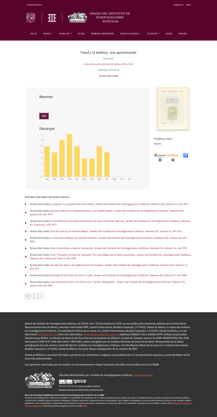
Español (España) (36, 4)
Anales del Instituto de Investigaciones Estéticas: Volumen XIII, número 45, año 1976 (141, 204)
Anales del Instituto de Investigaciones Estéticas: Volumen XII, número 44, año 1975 (141, 248)
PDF (44, 116)
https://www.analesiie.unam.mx (100, 334)
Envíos (47, 33)
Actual (81, 33)
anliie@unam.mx (48, 334)
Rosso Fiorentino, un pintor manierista (72, 248)
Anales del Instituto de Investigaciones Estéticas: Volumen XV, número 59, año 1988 (140, 275)
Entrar (188, 5)
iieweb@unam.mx (143, 375)
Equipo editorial (129, 33)
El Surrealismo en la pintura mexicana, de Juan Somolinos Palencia (87, 221)
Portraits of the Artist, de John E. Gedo (71, 275)
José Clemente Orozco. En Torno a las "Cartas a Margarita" (83, 282)
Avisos (169, 33)
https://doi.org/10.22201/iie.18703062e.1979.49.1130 (108, 64)
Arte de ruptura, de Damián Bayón (69, 231)
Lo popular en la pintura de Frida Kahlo (72, 204)
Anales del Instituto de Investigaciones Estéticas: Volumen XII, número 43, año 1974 (136, 231)
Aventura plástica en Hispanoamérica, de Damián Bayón (81, 210)
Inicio (33, 33)
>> (41, 296)
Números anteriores (102, 33)
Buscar (183, 33)
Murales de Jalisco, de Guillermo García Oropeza (77, 265)
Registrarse (178, 5)
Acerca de (64, 33)
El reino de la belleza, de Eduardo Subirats (74, 238)
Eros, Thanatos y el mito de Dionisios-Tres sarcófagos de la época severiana (93, 254)
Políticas (152, 33)
